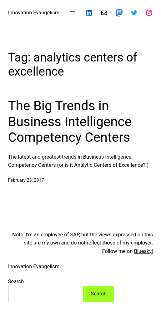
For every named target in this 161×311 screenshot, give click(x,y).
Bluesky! (143, 251)
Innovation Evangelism (33, 13)
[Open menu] (72, 13)
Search (16, 281)
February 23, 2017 (26, 180)
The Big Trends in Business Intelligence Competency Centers (70, 121)
